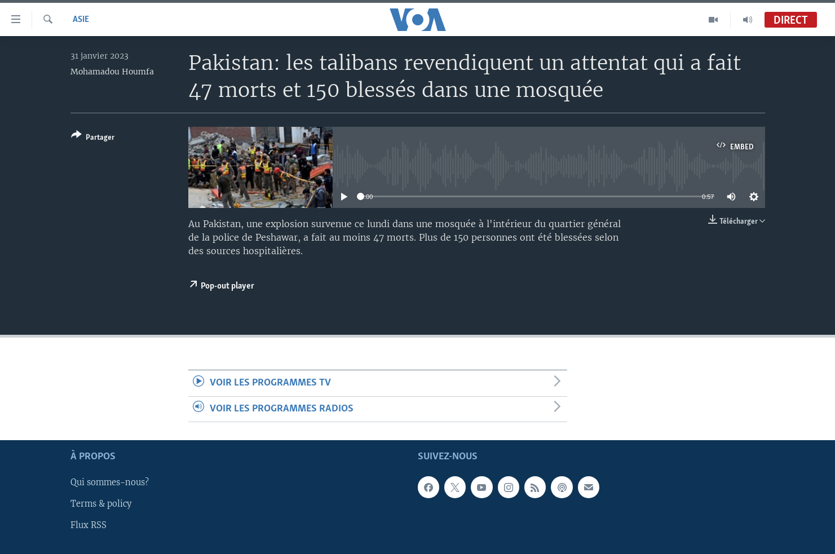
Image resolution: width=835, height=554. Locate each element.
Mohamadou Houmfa (112, 72)
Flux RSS (88, 525)
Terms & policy (100, 504)
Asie (81, 19)
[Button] (92, 138)
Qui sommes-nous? (109, 482)
